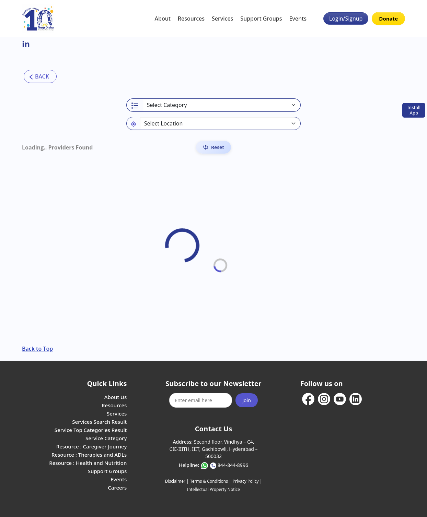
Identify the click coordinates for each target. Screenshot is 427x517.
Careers (117, 487)
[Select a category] (222, 105)
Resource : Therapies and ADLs (89, 454)
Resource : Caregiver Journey (91, 446)
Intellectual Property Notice (213, 489)
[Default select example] (220, 123)
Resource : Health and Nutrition (88, 462)
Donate (388, 18)
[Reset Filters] (213, 147)
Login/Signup (345, 18)
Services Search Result (99, 421)
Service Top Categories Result (91, 429)
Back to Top (37, 348)
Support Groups (261, 18)
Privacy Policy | (247, 481)
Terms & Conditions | (210, 481)
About (163, 18)
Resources (191, 18)
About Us (115, 397)
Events (297, 18)
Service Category (106, 438)
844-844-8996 (233, 465)
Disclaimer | (177, 481)
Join (246, 400)
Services (222, 18)
